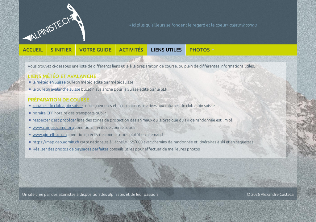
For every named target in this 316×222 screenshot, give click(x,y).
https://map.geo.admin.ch (56, 142)
